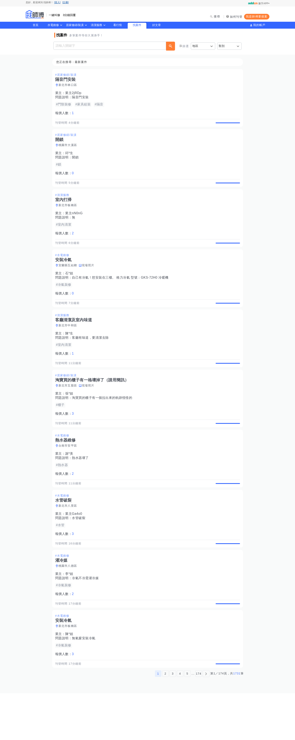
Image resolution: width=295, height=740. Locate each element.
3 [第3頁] (173, 720)
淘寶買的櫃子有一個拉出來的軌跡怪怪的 (103, 421)
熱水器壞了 (81, 486)
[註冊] (66, 2)
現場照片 (89, 279)
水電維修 (53, 25)
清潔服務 (96, 25)
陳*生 (70, 352)
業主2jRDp (74, 93)
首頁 (35, 25)
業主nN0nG (75, 222)
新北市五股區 (69, 409)
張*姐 (70, 417)
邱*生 (70, 158)
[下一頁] (206, 720)
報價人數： (65, 113)
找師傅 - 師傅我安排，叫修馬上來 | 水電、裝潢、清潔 (35, 14)
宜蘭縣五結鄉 (69, 279)
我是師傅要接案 (257, 16)
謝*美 (70, 482)
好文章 (156, 25)
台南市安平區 (69, 473)
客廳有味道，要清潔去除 (91, 356)
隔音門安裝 (81, 97)
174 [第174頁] (198, 720)
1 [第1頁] (158, 720)
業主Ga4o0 (74, 546)
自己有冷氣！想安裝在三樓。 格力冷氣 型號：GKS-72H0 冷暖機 (121, 291)
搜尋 (217, 16)
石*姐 (70, 287)
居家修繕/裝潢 (75, 25)
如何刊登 (236, 16)
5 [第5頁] (187, 720)
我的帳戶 (259, 25)
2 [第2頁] (165, 720)
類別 (222, 46)
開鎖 (76, 162)
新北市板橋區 (69, 214)
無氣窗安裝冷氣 (85, 680)
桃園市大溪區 (69, 149)
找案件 (137, 25)
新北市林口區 (69, 85)
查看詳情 (226, 125)
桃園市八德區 (69, 603)
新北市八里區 (69, 538)
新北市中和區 (69, 344)
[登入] (57, 2)
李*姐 (70, 611)
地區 (195, 46)
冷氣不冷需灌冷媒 (86, 615)
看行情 (117, 25)
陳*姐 (70, 676)
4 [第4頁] (180, 720)
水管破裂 (79, 551)
